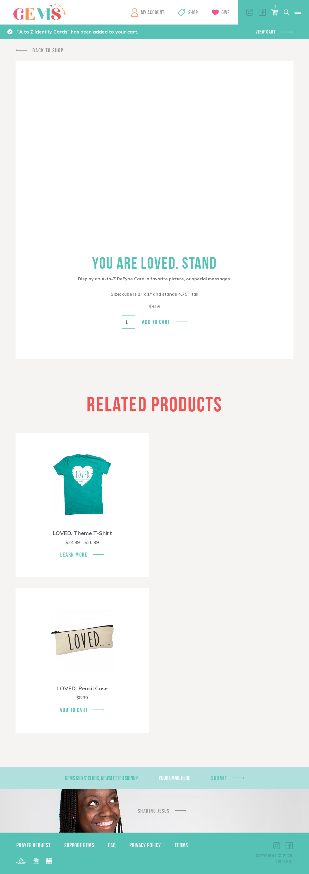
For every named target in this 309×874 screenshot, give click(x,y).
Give (226, 12)
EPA (49, 861)
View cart (265, 31)
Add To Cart (74, 710)
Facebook (262, 12)
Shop (193, 12)
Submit (219, 778)
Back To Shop (47, 50)
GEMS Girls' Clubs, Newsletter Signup (101, 778)
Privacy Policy (145, 845)
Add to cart (156, 322)
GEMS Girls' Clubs (39, 12)
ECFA (36, 861)
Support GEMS (79, 845)
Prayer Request (33, 845)
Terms (181, 845)
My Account (152, 12)
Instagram (249, 12)
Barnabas (21, 861)
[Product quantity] (128, 322)
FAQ (112, 845)
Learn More (73, 554)
